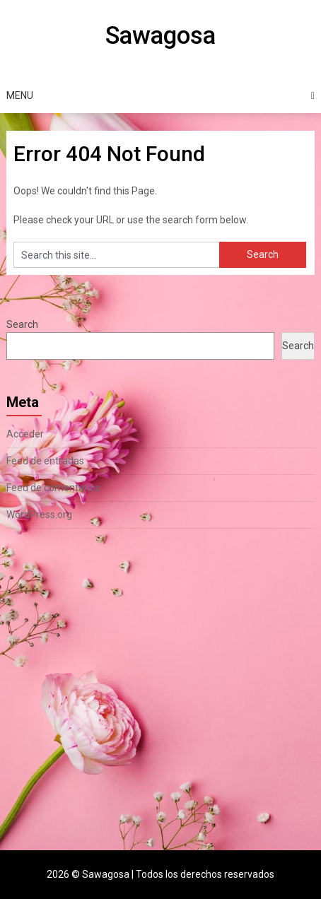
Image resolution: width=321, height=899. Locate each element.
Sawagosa (160, 35)
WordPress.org (39, 514)
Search (22, 324)
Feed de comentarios (53, 487)
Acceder (25, 434)
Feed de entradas (45, 460)
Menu (19, 95)
